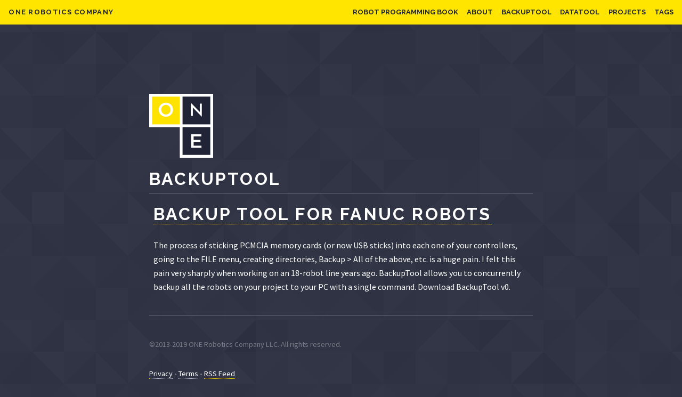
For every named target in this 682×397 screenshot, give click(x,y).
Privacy (161, 373)
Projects (627, 12)
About (480, 12)
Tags (663, 12)
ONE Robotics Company (61, 12)
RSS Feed (219, 373)
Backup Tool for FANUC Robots (322, 214)
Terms (188, 373)
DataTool (579, 12)
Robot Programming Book (405, 12)
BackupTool (526, 12)
